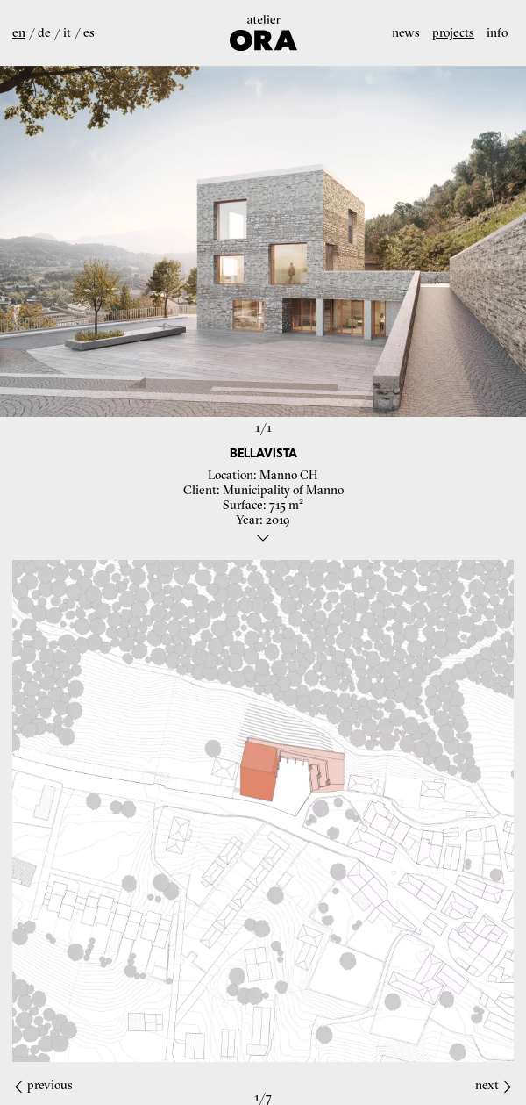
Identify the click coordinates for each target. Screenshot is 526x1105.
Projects (453, 32)
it (67, 32)
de (44, 32)
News (406, 32)
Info (497, 32)
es (89, 32)
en (18, 32)
